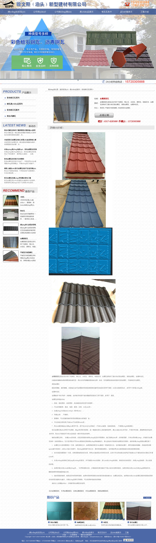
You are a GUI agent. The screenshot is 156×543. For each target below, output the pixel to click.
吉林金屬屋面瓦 (78, 491)
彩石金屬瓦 (134, 522)
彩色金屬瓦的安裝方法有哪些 (14, 159)
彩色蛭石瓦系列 (13, 98)
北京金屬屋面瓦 (54, 491)
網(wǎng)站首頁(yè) (16, 12)
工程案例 (12, 22)
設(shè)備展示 (126, 12)
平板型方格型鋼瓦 (26, 252)
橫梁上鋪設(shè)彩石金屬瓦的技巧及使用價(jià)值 (20, 168)
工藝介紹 (145, 12)
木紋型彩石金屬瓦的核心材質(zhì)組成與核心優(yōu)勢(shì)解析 (20, 140)
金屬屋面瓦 (24, 238)
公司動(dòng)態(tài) (63, 12)
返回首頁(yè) (64, 89)
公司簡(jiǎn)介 (39, 12)
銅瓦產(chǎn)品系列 (15, 104)
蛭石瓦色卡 (107, 12)
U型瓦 (22, 197)
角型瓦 (102, 108)
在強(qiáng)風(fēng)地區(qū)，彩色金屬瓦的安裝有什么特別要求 (20, 149)
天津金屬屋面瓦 (66, 491)
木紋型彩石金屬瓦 (124, 108)
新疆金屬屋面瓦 (103, 491)
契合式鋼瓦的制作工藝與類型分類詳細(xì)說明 (19, 130)
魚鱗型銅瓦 (81, 522)
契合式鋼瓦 (11, 116)
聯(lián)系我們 (30, 22)
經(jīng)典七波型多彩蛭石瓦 (28, 225)
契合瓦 (22, 211)
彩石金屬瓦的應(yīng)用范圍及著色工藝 (17, 178)
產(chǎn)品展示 (86, 12)
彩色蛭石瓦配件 (13, 110)
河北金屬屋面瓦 (90, 491)
